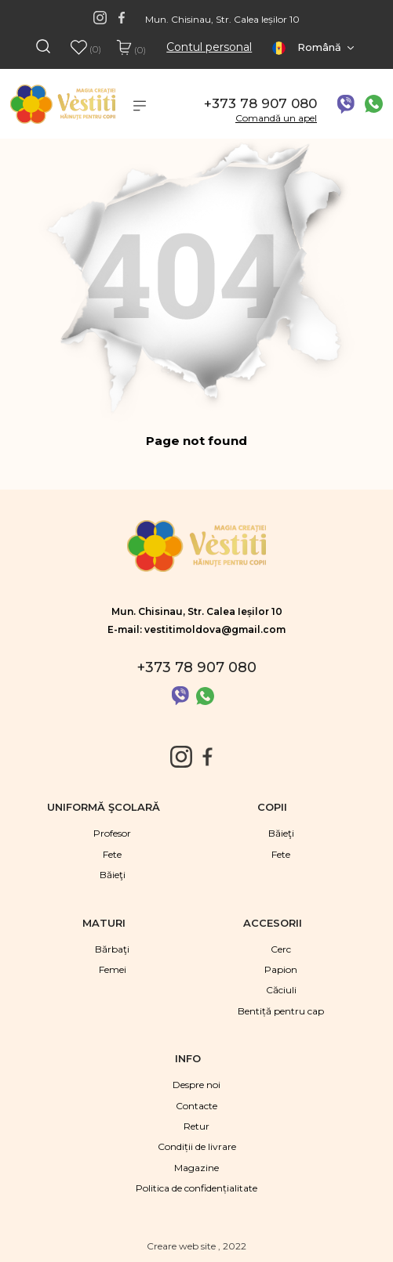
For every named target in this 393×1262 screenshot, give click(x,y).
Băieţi (113, 875)
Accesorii (274, 923)
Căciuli (281, 990)
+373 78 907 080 (260, 103)
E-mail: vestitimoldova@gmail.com (196, 629)
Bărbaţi (112, 949)
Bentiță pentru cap (281, 1011)
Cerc (281, 949)
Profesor (112, 833)
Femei (112, 969)
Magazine (196, 1167)
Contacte (196, 1106)
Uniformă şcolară (105, 807)
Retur (196, 1126)
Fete (112, 854)
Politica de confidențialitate (196, 1188)
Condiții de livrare (197, 1146)
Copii (273, 807)
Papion (280, 969)
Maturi (105, 923)
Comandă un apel (276, 118)
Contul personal (209, 47)
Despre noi (196, 1084)
